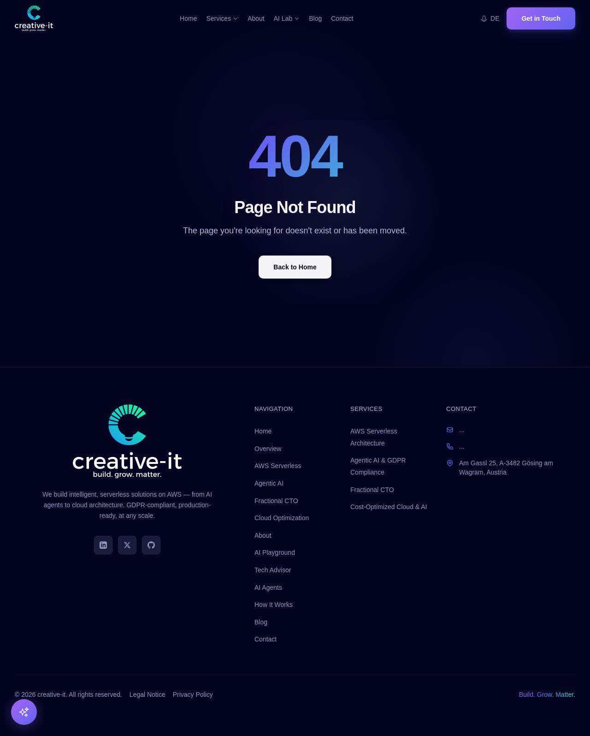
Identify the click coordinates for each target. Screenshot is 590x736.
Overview (267, 448)
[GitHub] (151, 545)
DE (489, 18)
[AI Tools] (24, 712)
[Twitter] (127, 545)
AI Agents (268, 587)
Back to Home (294, 268)
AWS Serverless (277, 465)
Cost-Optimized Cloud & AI (388, 506)
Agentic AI (268, 483)
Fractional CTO (276, 501)
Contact (342, 18)
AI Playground (274, 552)
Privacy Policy (193, 694)
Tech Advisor (272, 570)
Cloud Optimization (281, 518)
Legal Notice (147, 694)
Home (188, 18)
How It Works (273, 604)
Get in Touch (540, 18)
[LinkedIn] (103, 545)
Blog (315, 18)
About (256, 18)
